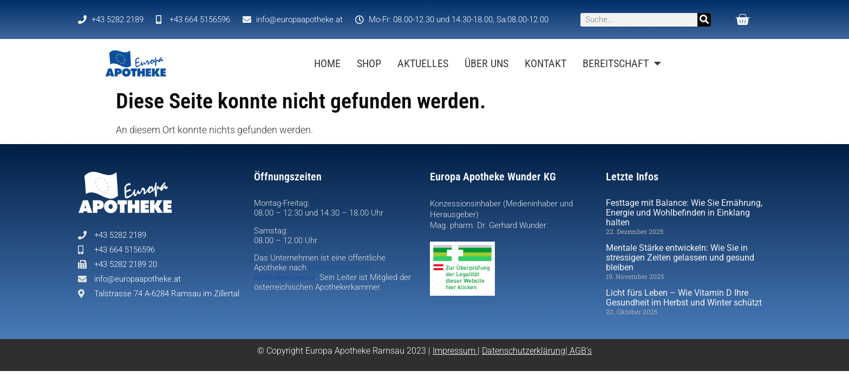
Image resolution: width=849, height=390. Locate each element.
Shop (369, 63)
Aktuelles (422, 63)
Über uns (486, 63)
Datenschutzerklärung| (526, 351)
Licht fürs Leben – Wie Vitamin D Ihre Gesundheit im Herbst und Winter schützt (684, 298)
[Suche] (704, 20)
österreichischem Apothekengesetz (312, 272)
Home (327, 63)
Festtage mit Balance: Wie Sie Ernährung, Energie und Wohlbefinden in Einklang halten (684, 212)
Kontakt (545, 63)
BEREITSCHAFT (622, 63)
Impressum (454, 351)
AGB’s (581, 351)
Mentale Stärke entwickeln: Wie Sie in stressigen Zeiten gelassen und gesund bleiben (680, 257)
